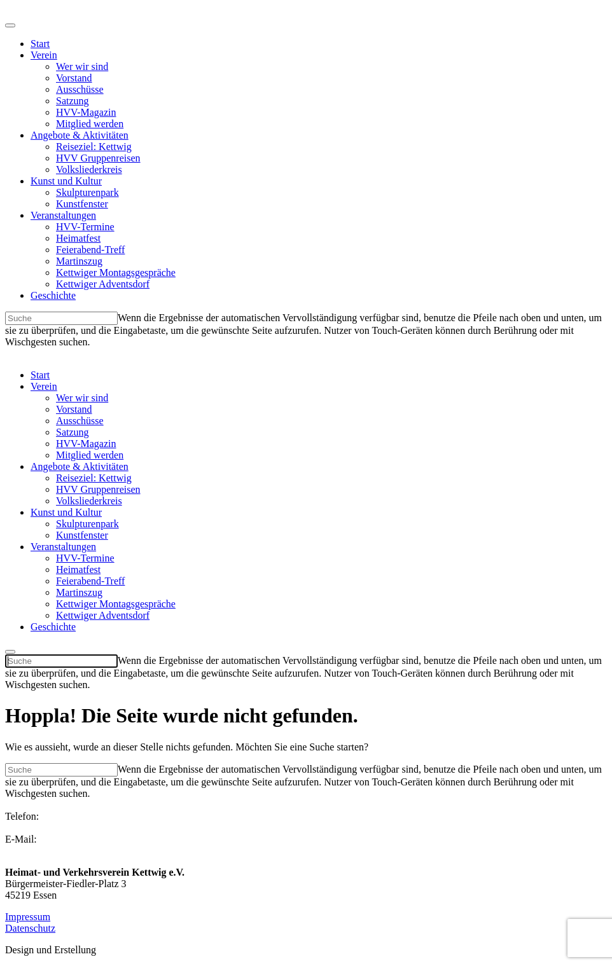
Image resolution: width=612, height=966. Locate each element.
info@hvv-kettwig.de (48, 850)
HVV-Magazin (86, 112)
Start (40, 43)
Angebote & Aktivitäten (80, 135)
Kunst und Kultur (66, 181)
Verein (44, 55)
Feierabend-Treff (90, 249)
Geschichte (53, 295)
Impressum (27, 916)
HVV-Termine (85, 226)
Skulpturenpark (87, 192)
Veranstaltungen (63, 215)
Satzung (72, 100)
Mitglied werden (89, 123)
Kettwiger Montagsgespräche (116, 272)
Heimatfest (78, 238)
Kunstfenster (82, 203)
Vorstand (74, 77)
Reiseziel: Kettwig (94, 146)
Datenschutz (30, 928)
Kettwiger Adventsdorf (103, 284)
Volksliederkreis (89, 169)
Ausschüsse (80, 89)
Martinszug (79, 261)
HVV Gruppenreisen (98, 158)
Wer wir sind (82, 66)
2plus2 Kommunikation (147, 949)
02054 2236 (29, 827)
